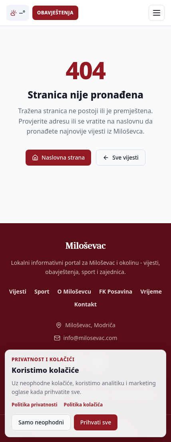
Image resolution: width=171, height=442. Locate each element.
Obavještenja (55, 12)
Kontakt (85, 304)
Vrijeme (151, 291)
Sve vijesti (121, 157)
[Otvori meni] (157, 13)
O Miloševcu (74, 291)
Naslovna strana (58, 157)
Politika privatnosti (35, 405)
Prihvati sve (95, 422)
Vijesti (17, 291)
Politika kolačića (83, 405)
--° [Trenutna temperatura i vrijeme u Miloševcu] (17, 12)
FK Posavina (115, 291)
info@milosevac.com (85, 338)
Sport (42, 291)
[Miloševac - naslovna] (85, 245)
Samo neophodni (41, 422)
